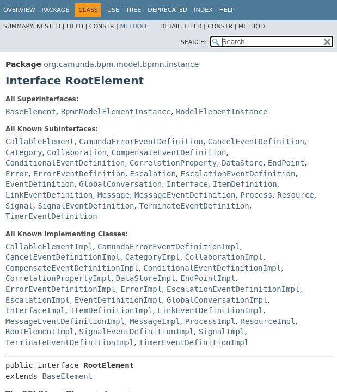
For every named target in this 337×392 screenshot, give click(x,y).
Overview (19, 10)
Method (133, 26)
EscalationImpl (37, 300)
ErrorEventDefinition (79, 173)
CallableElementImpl (49, 246)
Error (16, 173)
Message (113, 195)
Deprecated (167, 10)
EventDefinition (39, 184)
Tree (133, 10)
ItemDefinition (245, 184)
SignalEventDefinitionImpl (136, 331)
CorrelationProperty (173, 162)
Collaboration (77, 152)
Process (256, 195)
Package (56, 10)
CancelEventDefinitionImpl (62, 257)
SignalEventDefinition (86, 205)
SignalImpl (221, 331)
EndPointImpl (207, 278)
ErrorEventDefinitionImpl (60, 289)
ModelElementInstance (222, 111)
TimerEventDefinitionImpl (194, 342)
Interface (187, 184)
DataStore (242, 162)
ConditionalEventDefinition (65, 162)
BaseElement (30, 111)
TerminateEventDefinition (194, 205)
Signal (19, 205)
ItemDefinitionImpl (111, 310)
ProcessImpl (210, 321)
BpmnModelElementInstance (116, 111)
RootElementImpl (39, 331)
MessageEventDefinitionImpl (65, 321)
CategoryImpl (152, 257)
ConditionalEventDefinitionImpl (212, 268)
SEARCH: (194, 42)
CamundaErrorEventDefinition (141, 141)
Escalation (153, 173)
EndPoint (286, 162)
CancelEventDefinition (256, 141)
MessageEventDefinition (184, 195)
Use (113, 10)
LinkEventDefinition (49, 195)
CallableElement (39, 141)
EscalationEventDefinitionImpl (233, 289)
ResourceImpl (267, 321)
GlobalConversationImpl (217, 300)
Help (227, 10)
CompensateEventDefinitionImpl (71, 268)
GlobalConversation (120, 184)
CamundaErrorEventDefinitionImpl (168, 246)
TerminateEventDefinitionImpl (69, 342)
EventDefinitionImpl (118, 300)
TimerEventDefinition (51, 216)
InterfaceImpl (35, 310)
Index (203, 10)
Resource (295, 195)
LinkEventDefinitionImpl (210, 310)
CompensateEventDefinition (169, 152)
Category (23, 152)
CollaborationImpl (224, 257)
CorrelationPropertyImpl (58, 278)
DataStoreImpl (146, 278)
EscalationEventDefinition (238, 173)
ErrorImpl (141, 289)
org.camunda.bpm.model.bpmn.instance (121, 64)
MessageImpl (155, 321)
